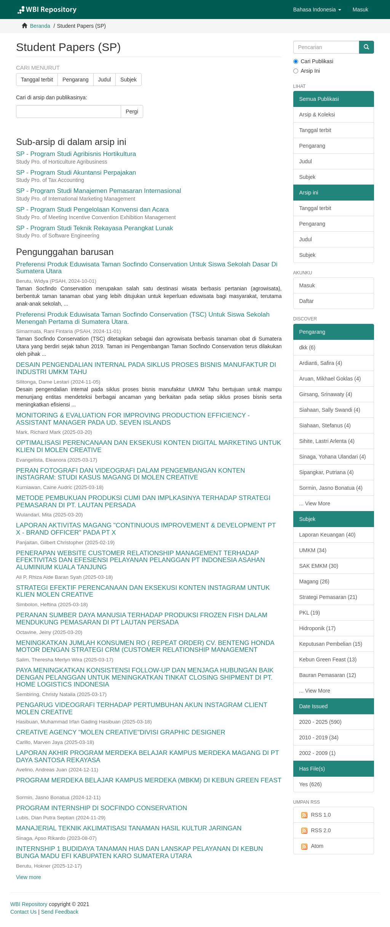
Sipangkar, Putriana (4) (326, 472)
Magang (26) (314, 581)
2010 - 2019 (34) (319, 737)
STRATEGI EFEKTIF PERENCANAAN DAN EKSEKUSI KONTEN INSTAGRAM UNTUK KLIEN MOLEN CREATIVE (143, 591)
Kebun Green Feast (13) (328, 659)
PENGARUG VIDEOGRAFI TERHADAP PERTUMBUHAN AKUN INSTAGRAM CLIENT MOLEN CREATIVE (141, 708)
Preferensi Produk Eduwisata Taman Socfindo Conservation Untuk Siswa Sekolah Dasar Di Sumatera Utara (147, 268)
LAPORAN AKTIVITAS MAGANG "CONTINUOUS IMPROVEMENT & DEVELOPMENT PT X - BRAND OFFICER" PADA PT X (146, 529)
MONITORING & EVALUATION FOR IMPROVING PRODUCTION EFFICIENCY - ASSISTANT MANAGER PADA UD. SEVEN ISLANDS (133, 419)
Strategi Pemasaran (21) (328, 597)
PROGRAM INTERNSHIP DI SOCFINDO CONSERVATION (101, 808)
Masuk (307, 285)
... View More (314, 503)
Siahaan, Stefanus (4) (325, 425)
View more (28, 877)
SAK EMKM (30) (319, 566)
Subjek (128, 79)
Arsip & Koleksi (317, 114)
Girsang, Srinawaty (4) (325, 394)
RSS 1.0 (315, 815)
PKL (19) (309, 613)
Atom (311, 846)
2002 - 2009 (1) (317, 753)
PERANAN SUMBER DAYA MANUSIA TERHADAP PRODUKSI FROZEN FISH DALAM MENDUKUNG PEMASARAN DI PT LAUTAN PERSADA (141, 619)
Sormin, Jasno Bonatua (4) (331, 488)
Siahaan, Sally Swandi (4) (329, 410)
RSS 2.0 (315, 830)
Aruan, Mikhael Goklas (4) (330, 379)
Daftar (306, 301)
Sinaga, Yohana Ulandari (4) (332, 457)
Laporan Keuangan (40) (327, 535)
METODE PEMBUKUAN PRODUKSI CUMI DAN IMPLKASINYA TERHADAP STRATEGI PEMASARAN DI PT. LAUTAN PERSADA (143, 501)
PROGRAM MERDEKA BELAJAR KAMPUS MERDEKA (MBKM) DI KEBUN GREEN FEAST (148, 780)
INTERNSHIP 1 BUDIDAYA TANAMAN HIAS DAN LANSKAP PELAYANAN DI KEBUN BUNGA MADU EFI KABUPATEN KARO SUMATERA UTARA (139, 852)
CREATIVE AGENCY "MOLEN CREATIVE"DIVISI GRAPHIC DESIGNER (120, 732)
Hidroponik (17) (317, 628)
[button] (317, 9)
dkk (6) (307, 347)
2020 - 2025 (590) (320, 722)
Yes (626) (310, 784)
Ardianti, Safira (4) (320, 363)
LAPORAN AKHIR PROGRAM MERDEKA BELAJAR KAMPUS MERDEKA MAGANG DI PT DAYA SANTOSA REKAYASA (147, 756)
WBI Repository (28, 904)
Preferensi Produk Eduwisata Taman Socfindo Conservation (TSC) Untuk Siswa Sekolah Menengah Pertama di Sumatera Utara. (143, 318)
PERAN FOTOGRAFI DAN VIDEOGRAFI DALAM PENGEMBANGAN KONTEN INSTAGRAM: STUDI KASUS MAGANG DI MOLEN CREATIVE (130, 474)
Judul (104, 79)
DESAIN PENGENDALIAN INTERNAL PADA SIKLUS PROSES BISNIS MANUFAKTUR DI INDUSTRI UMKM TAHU (146, 368)
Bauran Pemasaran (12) (327, 675)
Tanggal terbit (37, 79)
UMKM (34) (313, 550)
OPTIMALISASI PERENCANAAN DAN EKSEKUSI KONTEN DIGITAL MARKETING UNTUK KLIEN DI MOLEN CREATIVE (148, 446)
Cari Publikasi (313, 61)
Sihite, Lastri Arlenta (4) (327, 441)
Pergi (132, 111)
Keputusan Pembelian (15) (331, 644)
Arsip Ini (306, 71)
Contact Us (23, 912)
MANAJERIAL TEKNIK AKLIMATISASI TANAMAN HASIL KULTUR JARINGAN (128, 828)
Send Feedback (59, 912)
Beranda (40, 26)
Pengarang (75, 79)
